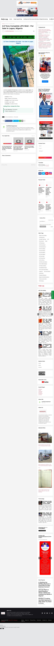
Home (10, 19)
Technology (41, 280)
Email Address (42, 221)
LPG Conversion (42, 244)
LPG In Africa (41, 260)
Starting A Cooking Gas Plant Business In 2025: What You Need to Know (41, 207)
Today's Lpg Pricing (18, 19)
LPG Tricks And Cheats (43, 269)
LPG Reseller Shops (43, 267)
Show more (44, 402)
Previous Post (4, 164)
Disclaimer (39, 620)
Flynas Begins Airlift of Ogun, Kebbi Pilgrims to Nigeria (44, 35)
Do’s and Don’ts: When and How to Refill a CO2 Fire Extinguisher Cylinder (47, 308)
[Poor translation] (2, 628)
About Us (27, 620)
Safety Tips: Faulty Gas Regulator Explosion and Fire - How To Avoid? (47, 333)
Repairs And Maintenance (44, 277)
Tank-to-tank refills (42, 279)
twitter (39, 390)
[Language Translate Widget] (43, 164)
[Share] (34, 31)
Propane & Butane (42, 275)
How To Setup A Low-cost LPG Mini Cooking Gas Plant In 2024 (44, 445)
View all (33, 135)
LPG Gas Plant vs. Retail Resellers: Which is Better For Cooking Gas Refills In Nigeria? (48, 191)
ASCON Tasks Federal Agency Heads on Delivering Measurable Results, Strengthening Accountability (44, 31)
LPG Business (41, 243)
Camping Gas (41, 237)
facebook (40, 389)
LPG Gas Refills (42, 252)
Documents (41, 241)
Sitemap (49, 620)
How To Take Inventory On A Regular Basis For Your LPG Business (43, 490)
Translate (46, 165)
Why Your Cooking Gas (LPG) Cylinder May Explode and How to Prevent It (47, 321)
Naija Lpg (4, 19)
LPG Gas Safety (42, 254)
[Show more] (25, 121)
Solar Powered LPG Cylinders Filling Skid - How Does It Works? (47, 513)
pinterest (40, 392)
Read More (45, 81)
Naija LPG (10, 620)
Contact (40, 367)
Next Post (33, 164)
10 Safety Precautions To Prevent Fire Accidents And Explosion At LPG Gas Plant (45, 346)
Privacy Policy (33, 620)
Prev (40, 558)
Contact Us (44, 620)
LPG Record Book (42, 265)
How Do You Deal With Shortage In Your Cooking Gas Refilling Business (48, 207)
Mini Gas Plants (47, 271)
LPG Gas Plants (42, 250)
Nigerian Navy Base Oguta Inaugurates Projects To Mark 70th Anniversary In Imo (45, 39)
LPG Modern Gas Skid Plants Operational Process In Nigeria (47, 502)
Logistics (41, 271)
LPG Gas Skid (41, 256)
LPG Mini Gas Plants (43, 262)
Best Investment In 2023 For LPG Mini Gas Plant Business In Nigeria (45, 465)
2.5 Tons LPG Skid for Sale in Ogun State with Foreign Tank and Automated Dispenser (18, 148)
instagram (40, 393)
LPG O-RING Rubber (43, 263)
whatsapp (40, 391)
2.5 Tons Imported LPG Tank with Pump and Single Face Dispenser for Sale (7, 148)
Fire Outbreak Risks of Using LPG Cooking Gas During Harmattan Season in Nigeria (45, 295)
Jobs (46, 241)
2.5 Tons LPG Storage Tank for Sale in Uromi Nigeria (29, 147)
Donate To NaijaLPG (52, 294)
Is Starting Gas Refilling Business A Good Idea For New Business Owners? (41, 190)
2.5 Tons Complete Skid (9, 23)
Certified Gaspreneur (11, 126)
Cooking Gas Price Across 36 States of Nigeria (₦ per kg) (35, 19)
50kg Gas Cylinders (43, 235)
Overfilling (41, 273)
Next (50, 558)
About (39, 365)
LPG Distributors (42, 246)
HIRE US (23, 621)
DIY (48, 239)
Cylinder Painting (42, 239)
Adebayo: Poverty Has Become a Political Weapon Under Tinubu (44, 46)
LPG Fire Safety (42, 248)
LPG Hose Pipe (42, 258)
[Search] (52, 19)
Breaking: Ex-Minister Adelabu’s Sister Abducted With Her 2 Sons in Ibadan (44, 43)
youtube (40, 394)
